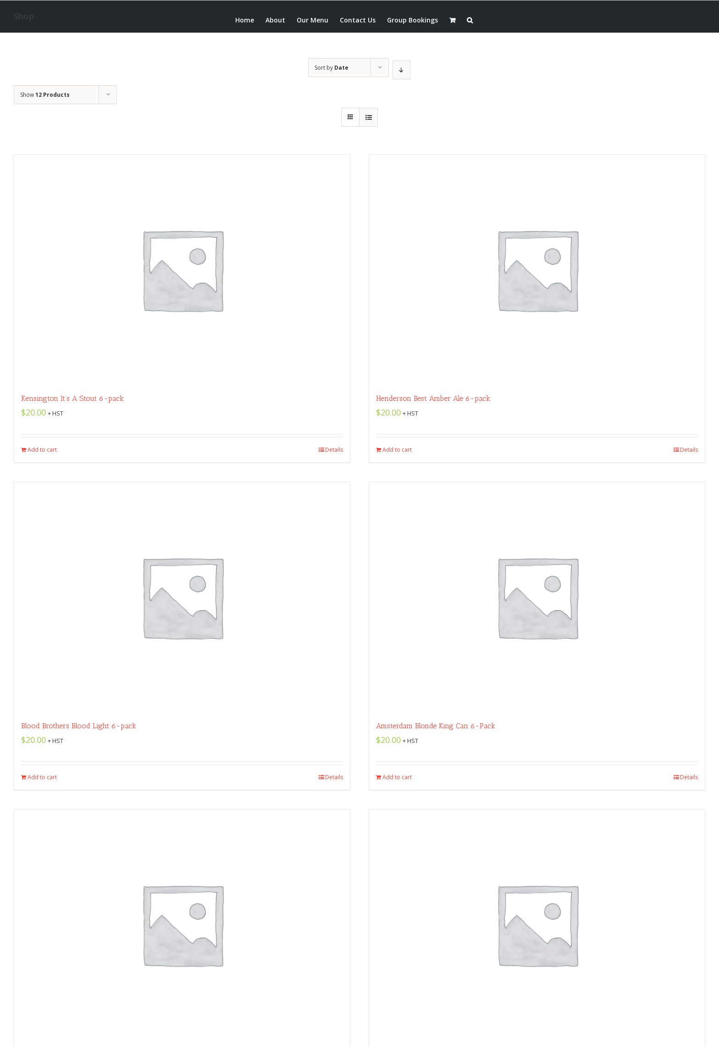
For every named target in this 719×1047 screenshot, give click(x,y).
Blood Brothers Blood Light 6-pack (78, 725)
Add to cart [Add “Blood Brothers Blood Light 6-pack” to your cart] (42, 777)
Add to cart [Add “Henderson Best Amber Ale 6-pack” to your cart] (397, 450)
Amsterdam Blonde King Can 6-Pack (435, 725)
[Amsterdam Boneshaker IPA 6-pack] (537, 924)
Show (45, 95)
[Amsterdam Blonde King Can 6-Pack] (537, 596)
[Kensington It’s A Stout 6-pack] (182, 269)
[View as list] (368, 117)
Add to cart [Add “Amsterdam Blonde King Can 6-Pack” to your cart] (397, 777)
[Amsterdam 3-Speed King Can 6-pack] (182, 924)
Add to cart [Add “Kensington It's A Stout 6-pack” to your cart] (42, 450)
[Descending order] (401, 70)
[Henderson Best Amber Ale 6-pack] (537, 269)
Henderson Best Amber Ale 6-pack (433, 398)
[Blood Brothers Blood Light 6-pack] (182, 596)
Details (334, 450)
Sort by (331, 68)
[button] (470, 19)
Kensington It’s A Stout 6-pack (72, 398)
